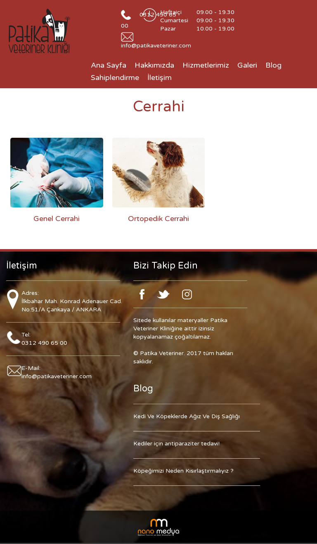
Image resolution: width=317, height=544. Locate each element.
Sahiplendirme (115, 77)
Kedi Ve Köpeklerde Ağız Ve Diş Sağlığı (186, 416)
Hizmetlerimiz (205, 65)
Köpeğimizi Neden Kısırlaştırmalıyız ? (183, 470)
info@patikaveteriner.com (156, 45)
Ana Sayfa (108, 65)
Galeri (247, 65)
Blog (273, 65)
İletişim (159, 77)
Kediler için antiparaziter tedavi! (176, 443)
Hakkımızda (154, 65)
